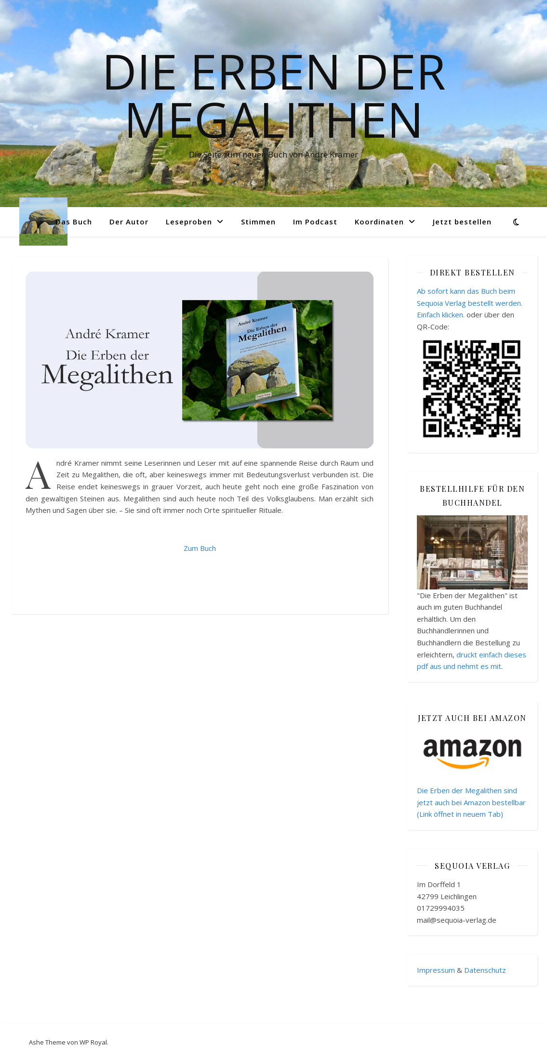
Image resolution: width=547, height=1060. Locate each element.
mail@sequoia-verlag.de (456, 920)
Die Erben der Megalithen (274, 95)
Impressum (436, 970)
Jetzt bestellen (462, 221)
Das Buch (73, 221)
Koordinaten (379, 221)
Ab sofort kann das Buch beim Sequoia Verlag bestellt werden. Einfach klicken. (469, 302)
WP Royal (93, 1042)
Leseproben (189, 221)
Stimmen (258, 221)
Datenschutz (485, 970)
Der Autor (128, 221)
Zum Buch (200, 548)
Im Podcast (315, 221)
